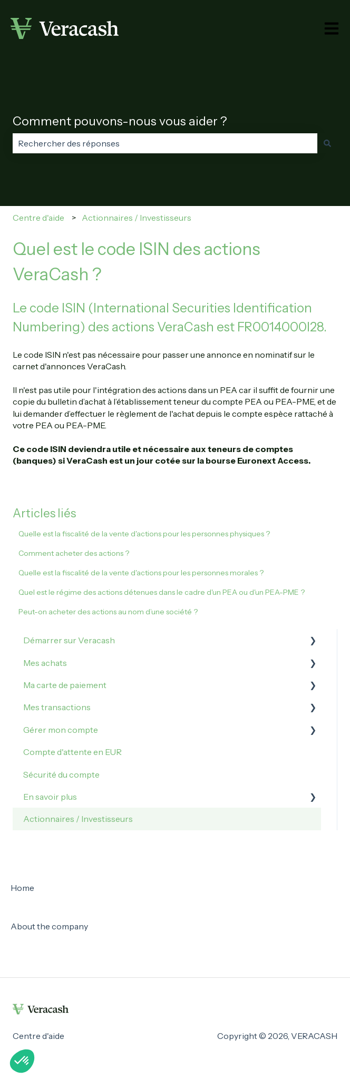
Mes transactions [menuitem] (57, 707)
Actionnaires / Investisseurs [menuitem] (78, 818)
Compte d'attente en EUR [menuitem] (72, 752)
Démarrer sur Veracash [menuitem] (69, 640)
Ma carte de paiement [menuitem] (64, 685)
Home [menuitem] (22, 887)
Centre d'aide (38, 217)
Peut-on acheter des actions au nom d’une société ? (108, 611)
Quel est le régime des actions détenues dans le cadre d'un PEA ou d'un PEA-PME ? (161, 592)
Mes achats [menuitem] (45, 663)
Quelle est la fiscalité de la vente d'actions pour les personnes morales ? (141, 572)
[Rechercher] (327, 143)
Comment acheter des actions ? (73, 553)
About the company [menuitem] (49, 926)
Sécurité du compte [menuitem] (61, 774)
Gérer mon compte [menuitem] (60, 729)
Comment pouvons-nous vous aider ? (120, 121)
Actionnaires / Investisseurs (136, 217)
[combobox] (165, 143)
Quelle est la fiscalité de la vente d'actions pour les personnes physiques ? (144, 533)
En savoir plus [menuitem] (50, 796)
